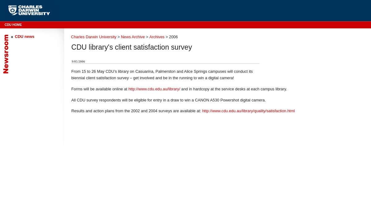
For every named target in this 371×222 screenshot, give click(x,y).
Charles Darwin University (93, 37)
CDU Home (13, 25)
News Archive (133, 37)
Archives (157, 37)
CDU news (24, 36)
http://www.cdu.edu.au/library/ (154, 89)
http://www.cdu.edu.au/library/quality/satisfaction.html (248, 111)
